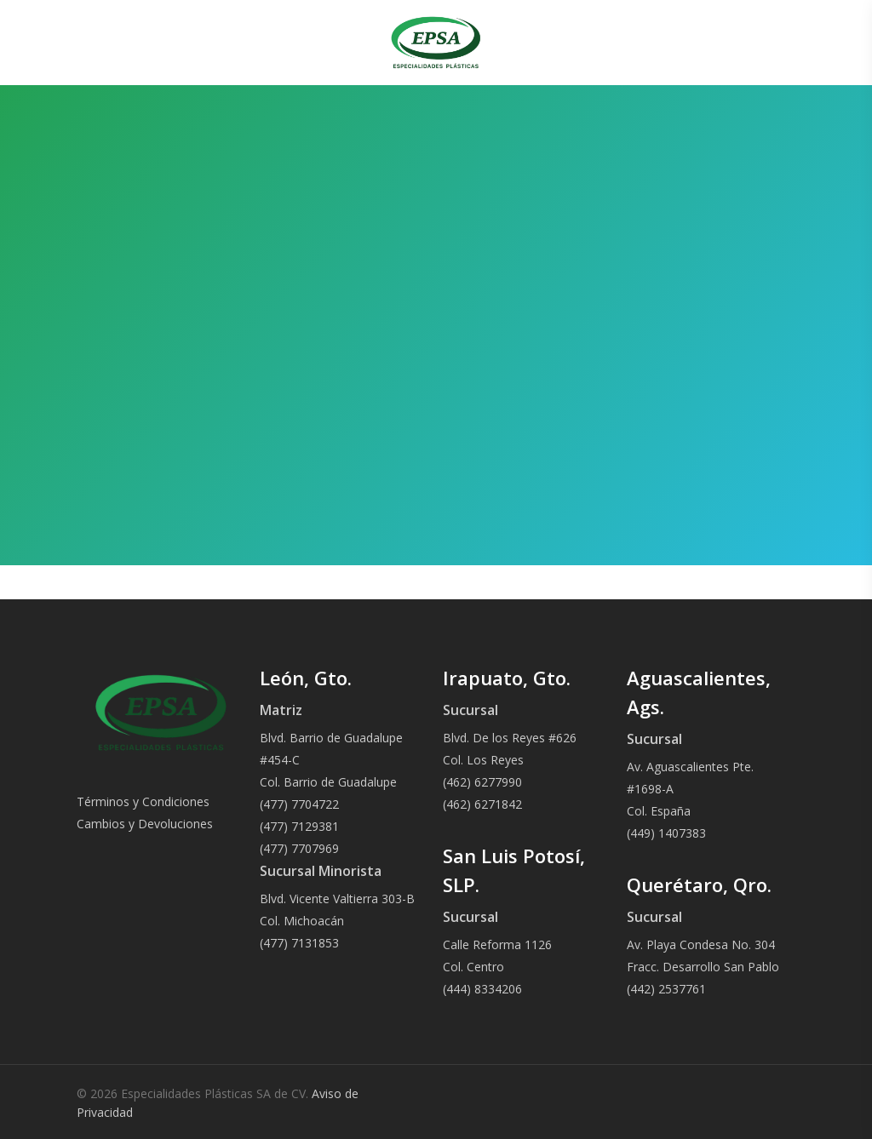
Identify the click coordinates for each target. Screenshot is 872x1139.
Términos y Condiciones (143, 801)
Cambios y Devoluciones (145, 824)
